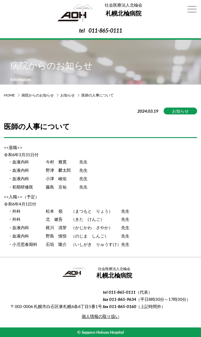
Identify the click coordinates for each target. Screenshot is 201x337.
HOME (9, 95)
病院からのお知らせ (38, 95)
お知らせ (67, 95)
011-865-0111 (105, 30)
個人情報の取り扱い (100, 316)
